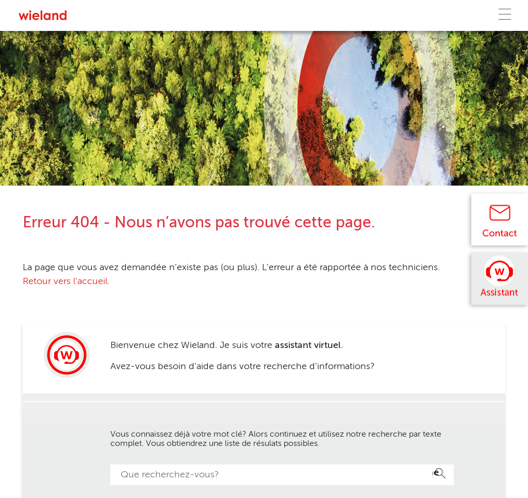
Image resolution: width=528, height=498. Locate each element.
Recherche (436, 472)
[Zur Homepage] (43, 15)
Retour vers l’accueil (65, 281)
